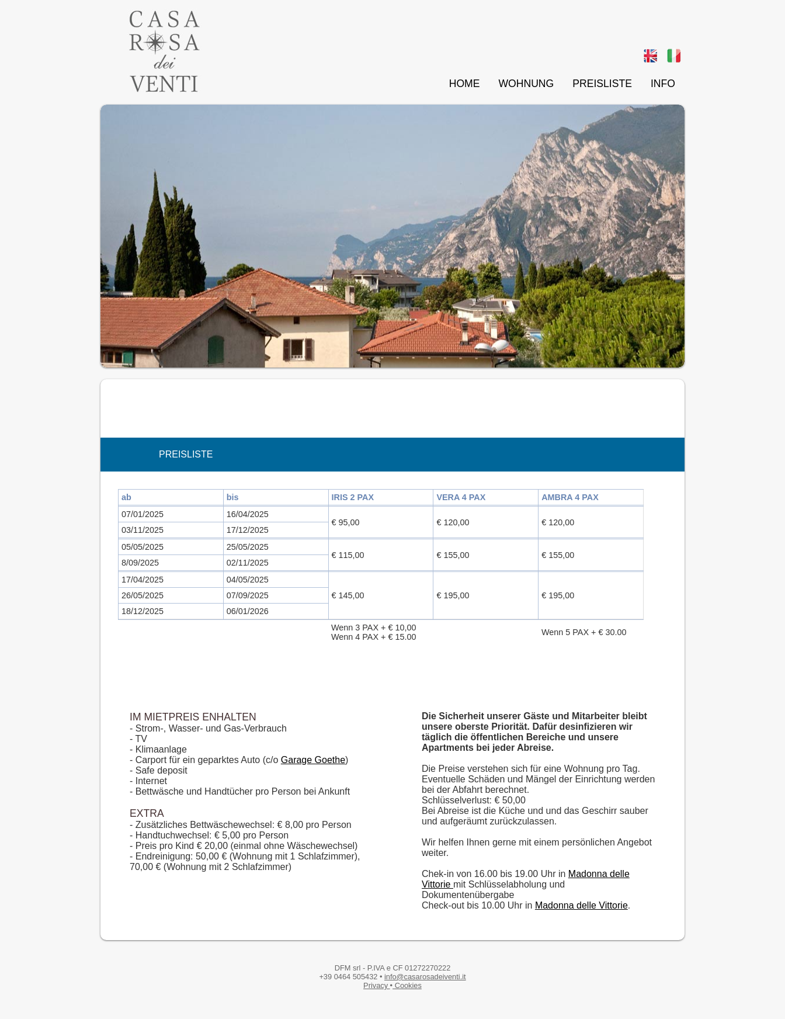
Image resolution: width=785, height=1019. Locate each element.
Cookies (407, 985)
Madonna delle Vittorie (581, 905)
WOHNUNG (526, 83)
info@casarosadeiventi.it (425, 976)
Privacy (376, 985)
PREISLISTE (602, 83)
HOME (464, 83)
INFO (663, 83)
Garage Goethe (313, 760)
